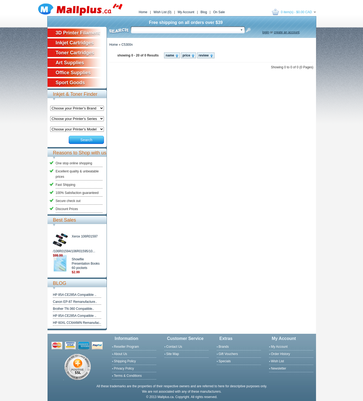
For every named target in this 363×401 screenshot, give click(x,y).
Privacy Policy (124, 368)
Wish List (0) (163, 12)
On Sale (219, 12)
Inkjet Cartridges (75, 42)
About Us (120, 354)
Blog (204, 12)
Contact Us (174, 347)
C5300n (127, 45)
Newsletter (278, 368)
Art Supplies (70, 62)
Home (143, 12)
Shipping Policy (125, 361)
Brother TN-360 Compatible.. (73, 309)
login (265, 32)
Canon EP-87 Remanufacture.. (75, 302)
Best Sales (64, 220)
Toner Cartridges (75, 52)
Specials (225, 361)
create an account (286, 32)
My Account (186, 12)
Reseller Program (126, 347)
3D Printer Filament (78, 33)
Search (86, 140)
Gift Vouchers (228, 354)
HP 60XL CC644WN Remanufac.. (77, 323)
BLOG (59, 283)
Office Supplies (73, 72)
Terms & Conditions (128, 376)
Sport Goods (70, 82)
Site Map (172, 354)
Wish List (277, 361)
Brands (224, 347)
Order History (280, 354)
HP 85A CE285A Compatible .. (74, 295)
